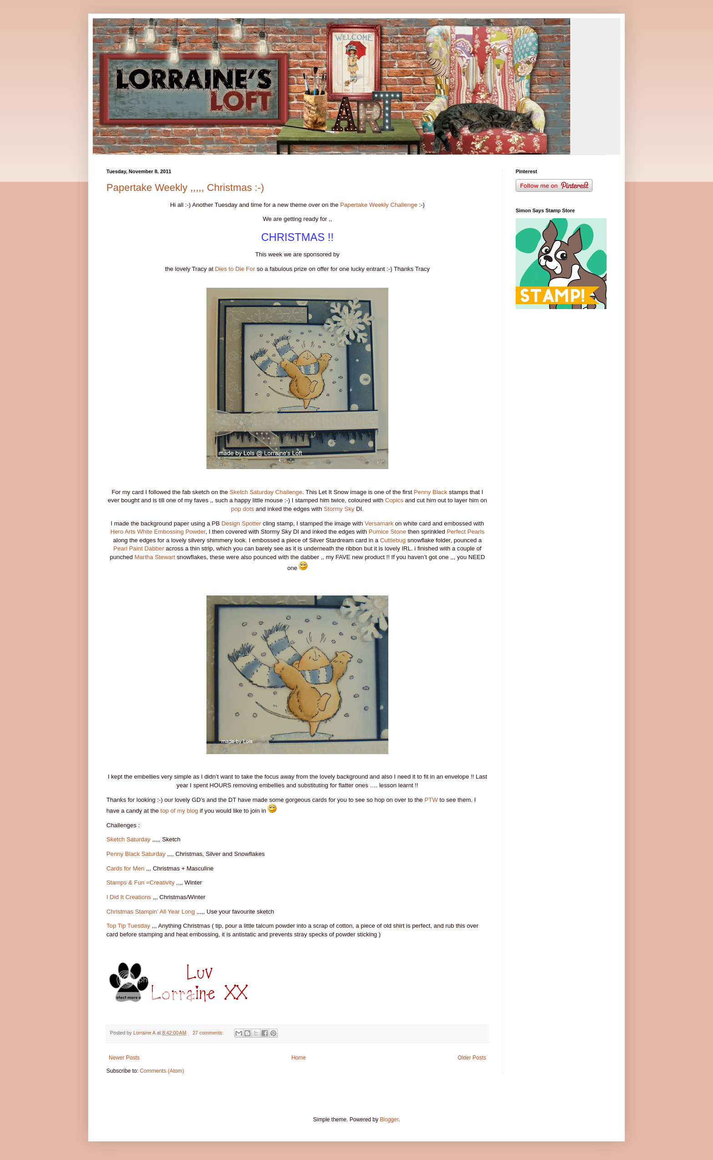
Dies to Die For (235, 268)
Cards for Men (125, 868)
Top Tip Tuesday (128, 925)
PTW (431, 799)
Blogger (389, 1119)
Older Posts (471, 1058)
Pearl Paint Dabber (138, 548)
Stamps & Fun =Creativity (140, 882)
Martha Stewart (155, 557)
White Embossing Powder (171, 531)
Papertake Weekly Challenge (378, 204)
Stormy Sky (339, 508)
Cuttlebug (393, 540)
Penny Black (430, 492)
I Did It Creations (128, 897)
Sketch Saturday (128, 839)
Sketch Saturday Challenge (266, 492)
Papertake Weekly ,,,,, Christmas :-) (185, 187)
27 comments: (209, 1032)
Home (298, 1058)
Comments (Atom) (162, 1071)
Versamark (379, 523)
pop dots (242, 508)
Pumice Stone (387, 531)
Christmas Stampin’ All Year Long (150, 911)
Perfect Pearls (465, 531)
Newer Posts (124, 1058)
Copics (394, 500)
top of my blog (179, 810)
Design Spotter (241, 523)
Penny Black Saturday (136, 853)
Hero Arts (123, 531)
